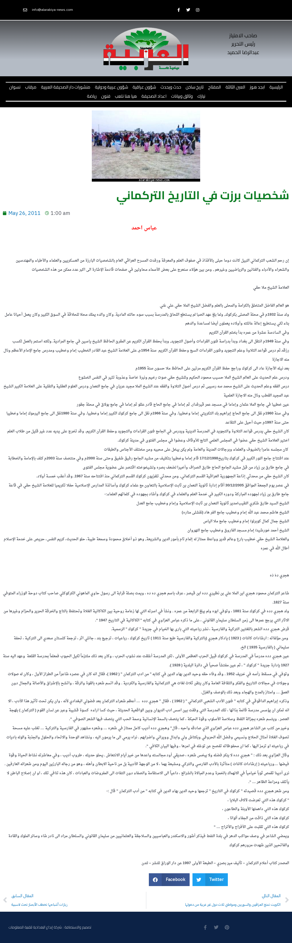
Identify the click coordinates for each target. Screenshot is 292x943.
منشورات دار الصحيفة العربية (65, 87)
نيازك (201, 96)
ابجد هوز (257, 87)
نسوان (15, 87)
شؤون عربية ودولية (111, 87)
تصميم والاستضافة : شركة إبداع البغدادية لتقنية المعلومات (50, 927)
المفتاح (214, 87)
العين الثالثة (235, 87)
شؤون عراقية (144, 87)
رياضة (92, 96)
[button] (169, 879)
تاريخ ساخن (195, 87)
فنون (105, 96)
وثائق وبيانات (182, 96)
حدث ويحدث (171, 87)
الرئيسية (276, 87)
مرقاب (30, 87)
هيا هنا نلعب (126, 96)
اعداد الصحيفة (154, 96)
